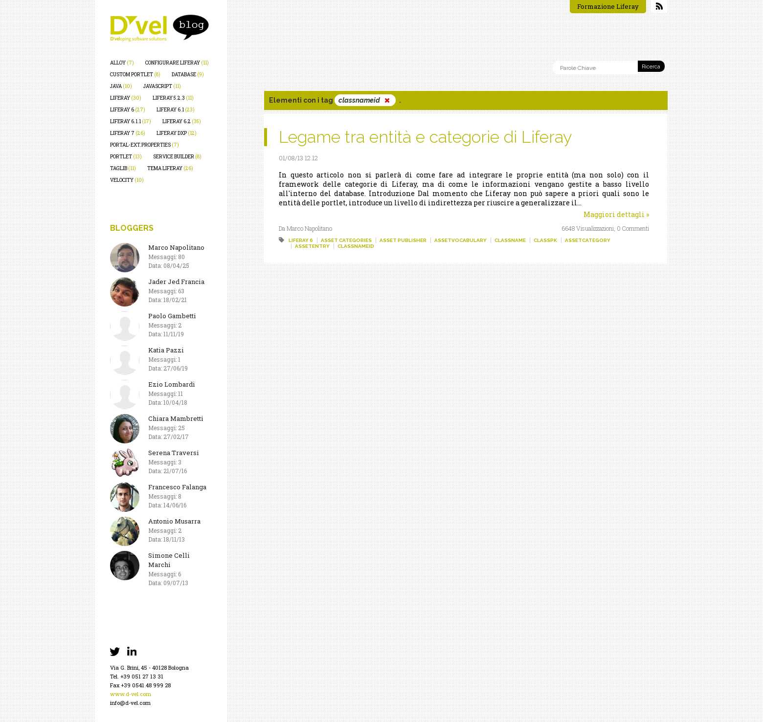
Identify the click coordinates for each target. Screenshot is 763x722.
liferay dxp (177, 133)
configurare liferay (177, 63)
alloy (122, 63)
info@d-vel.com (130, 702)
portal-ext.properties (144, 145)
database (188, 74)
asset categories (346, 240)
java (121, 86)
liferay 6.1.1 (130, 121)
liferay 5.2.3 (173, 98)
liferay (125, 98)
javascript (162, 86)
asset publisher (403, 240)
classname (510, 240)
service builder (177, 156)
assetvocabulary (460, 240)
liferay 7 (127, 133)
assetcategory (587, 240)
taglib (123, 168)
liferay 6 (127, 110)
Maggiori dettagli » (616, 214)
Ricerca (651, 67)
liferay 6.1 (176, 110)
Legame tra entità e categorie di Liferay (425, 137)
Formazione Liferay (608, 6)
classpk (545, 240)
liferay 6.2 (181, 121)
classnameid (355, 246)
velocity (127, 180)
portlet (126, 156)
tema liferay (170, 168)
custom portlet (135, 74)
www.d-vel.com (130, 694)
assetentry (312, 246)
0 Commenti (633, 228)
